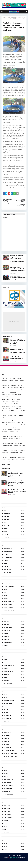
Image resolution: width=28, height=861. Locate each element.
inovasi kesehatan (6, 420)
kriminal (17, 424)
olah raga (12, 431)
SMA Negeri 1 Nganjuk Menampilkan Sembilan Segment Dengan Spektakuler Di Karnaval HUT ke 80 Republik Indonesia (17, 268)
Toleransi (10, 462)
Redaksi (5, 33)
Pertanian (16, 445)
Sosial (13, 459)
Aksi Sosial (10, 380)
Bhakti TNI (22, 387)
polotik (8, 448)
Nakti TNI (4, 429)
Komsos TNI (9, 17)
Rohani (8, 455)
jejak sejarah (14, 420)
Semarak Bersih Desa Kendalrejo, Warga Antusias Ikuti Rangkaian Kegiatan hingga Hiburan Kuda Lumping (17, 350)
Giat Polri (23, 410)
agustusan (19, 378)
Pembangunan (12, 436)
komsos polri (20, 422)
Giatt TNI (17, 413)
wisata (8, 464)
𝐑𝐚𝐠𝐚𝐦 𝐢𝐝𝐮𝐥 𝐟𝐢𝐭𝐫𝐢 (5, 452)
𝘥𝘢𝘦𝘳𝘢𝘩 (8, 399)
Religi (21, 452)
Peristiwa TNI (17, 438)
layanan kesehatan (6, 427)
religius (3, 455)
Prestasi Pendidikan (21, 448)
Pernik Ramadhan (18, 443)
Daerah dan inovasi (6, 401)
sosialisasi (22, 459)
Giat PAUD (11, 410)
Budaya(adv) (12, 397)
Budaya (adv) (5, 392)
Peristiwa (11, 438)
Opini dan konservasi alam (8, 434)
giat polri (17, 410)
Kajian (20, 420)
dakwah (13, 406)
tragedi (20, 462)
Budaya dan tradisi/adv (16, 394)
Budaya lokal (5, 397)
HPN (22, 413)
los (22, 427)
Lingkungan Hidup (16, 427)
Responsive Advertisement (14, 321)
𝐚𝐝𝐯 (10, 378)
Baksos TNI (22, 380)
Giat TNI (12, 413)
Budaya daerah (13, 392)
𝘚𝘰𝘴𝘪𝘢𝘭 (17, 459)
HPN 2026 (10, 415)
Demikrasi (19, 406)
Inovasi (14, 417)
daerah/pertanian (6, 406)
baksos (16, 380)
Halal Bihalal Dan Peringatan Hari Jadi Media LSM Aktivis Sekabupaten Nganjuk (16, 358)
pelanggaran (5, 436)
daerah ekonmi (15, 401)
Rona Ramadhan (21, 457)
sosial (8, 459)
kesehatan (4, 422)
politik (3, 448)
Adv (14, 378)
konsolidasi (11, 424)
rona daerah (14, 455)
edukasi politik (18, 408)
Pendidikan (4, 438)
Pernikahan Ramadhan (7, 445)
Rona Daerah (22, 455)
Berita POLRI (13, 385)
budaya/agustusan (21, 397)
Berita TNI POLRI (5, 387)
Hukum (15, 415)
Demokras (4, 408)
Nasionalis (10, 429)
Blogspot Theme (14, 857)
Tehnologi (4, 462)
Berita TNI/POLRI (14, 387)
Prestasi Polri (5, 450)
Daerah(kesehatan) (15, 403)
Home (9, 855)
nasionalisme (17, 429)
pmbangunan (22, 445)
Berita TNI (20, 385)
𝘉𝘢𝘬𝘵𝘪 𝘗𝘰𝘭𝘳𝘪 (4, 383)
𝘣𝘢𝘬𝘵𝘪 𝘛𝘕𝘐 (9, 383)
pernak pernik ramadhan (17, 441)
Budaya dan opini (6, 394)
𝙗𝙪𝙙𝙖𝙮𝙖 (16, 390)
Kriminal (23, 424)
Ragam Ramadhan (14, 452)
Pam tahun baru (18, 434)
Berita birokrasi (5, 385)
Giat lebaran (4, 410)
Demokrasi (11, 408)
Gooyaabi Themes (14, 859)
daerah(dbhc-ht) (5, 403)
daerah (3, 399)
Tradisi (15, 462)
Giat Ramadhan (5, 413)
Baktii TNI (21, 383)
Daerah (13, 399)
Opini (17, 431)
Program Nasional (13, 450)
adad (3, 378)
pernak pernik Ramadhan (7, 443)
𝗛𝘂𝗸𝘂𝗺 (21, 415)
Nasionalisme (5, 431)
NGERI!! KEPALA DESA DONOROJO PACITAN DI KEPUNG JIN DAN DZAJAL (17, 277)
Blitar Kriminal (5, 390)
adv (7, 378)
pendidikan (19, 436)
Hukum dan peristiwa (6, 417)
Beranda (4, 17)
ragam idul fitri (22, 450)
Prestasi (13, 448)
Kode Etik (19, 855)
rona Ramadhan (12, 457)
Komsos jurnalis (11, 422)
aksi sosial (4, 380)
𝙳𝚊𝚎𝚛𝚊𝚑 (18, 399)
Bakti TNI (15, 383)
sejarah (3, 459)
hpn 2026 (4, 415)
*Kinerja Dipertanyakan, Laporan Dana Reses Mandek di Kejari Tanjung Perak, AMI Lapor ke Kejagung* (17, 341)
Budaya (21, 390)
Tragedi (4, 464)
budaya (11, 390)
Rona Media (4, 457)
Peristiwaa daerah (6, 441)
